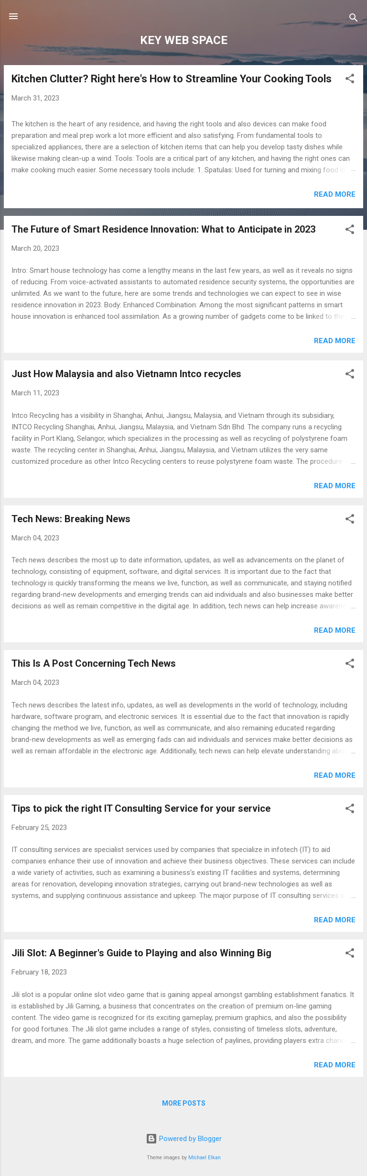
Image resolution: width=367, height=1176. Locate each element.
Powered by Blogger (184, 1138)
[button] (350, 80)
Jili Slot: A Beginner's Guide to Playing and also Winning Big (141, 953)
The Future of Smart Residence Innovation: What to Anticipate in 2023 (163, 229)
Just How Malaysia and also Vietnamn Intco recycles (126, 374)
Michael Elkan (204, 1157)
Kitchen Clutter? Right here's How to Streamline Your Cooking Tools (171, 79)
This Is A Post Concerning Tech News (93, 663)
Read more (335, 194)
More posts (183, 1103)
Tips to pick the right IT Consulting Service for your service (140, 808)
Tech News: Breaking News (70, 519)
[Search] (353, 19)
